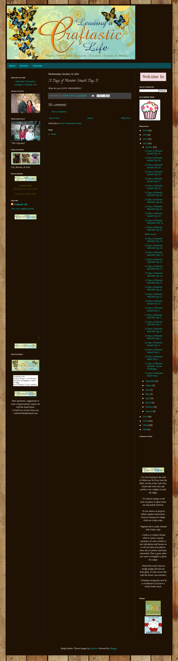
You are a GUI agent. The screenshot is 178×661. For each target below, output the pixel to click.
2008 (145, 429)
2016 (145, 130)
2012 (145, 143)
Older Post (125, 118)
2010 (145, 421)
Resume (24, 65)
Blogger (113, 648)
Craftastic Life (21, 204)
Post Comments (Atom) (70, 123)
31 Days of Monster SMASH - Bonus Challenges (154, 366)
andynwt (94, 648)
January (149, 411)
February (149, 407)
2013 (145, 139)
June (147, 390)
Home (12, 65)
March (148, 402)
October (149, 147)
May (147, 394)
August (148, 385)
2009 (145, 425)
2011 (145, 416)
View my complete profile (22, 208)
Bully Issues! (150, 234)
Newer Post (54, 118)
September (150, 381)
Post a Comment (59, 111)
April (148, 398)
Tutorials (37, 65)
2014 (145, 135)
